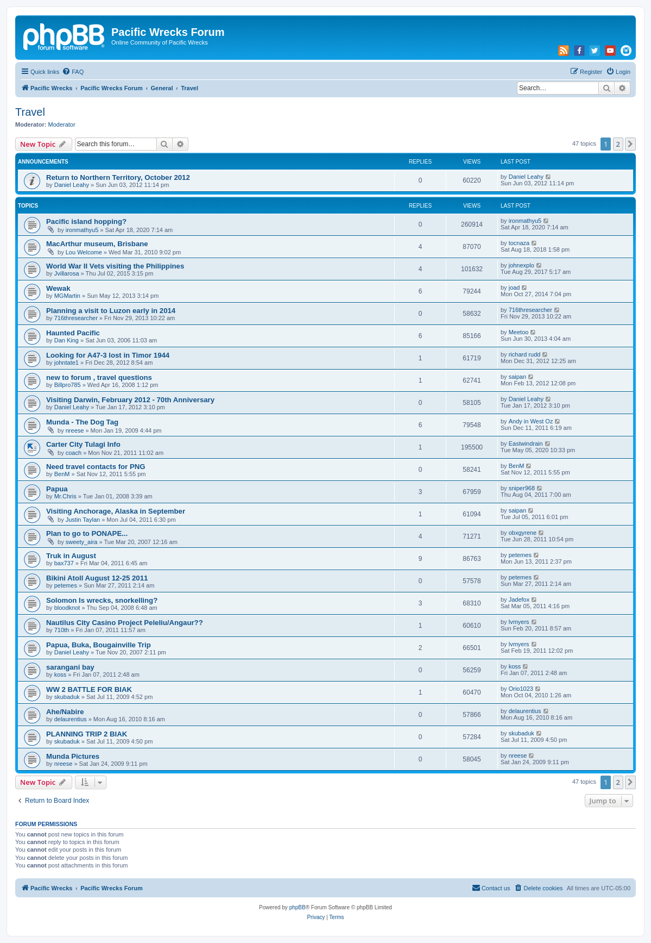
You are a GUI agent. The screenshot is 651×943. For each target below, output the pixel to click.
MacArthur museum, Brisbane (97, 244)
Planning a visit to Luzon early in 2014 (110, 311)
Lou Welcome (84, 252)
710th (61, 630)
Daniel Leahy (71, 185)
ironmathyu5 (82, 230)
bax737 (64, 563)
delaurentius (70, 719)
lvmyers (519, 622)
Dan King (66, 340)
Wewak (58, 288)
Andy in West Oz (531, 421)
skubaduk (67, 697)
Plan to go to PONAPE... (87, 533)
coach (73, 452)
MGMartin (67, 295)
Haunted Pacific (73, 333)
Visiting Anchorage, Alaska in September (115, 511)
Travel (30, 112)
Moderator (61, 124)
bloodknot (67, 607)
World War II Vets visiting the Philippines (115, 266)
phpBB (297, 907)
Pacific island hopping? (86, 221)
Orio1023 (521, 688)
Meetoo (519, 332)
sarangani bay (70, 667)
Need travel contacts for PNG (95, 467)
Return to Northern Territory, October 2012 (118, 177)
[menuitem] (73, 71)
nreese (75, 430)
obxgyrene (522, 532)
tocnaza (519, 243)
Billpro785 (67, 385)
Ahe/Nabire (65, 712)
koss (60, 674)
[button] (630, 144)
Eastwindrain (526, 443)
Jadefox (519, 599)
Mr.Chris (65, 496)
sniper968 (522, 488)
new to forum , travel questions (99, 377)
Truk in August (71, 556)
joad (514, 287)
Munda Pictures (72, 756)
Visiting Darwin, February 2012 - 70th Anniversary (130, 400)
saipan (517, 376)
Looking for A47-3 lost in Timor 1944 (107, 355)
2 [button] (618, 144)
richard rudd (525, 354)
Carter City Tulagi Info (83, 444)
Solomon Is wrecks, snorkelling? (101, 600)
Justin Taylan (83, 519)
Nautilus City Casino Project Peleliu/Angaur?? (124, 623)
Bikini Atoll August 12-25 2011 (97, 578)
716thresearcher (76, 318)
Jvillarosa (66, 273)
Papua (57, 489)
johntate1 (66, 362)
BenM (62, 474)
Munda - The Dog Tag (82, 422)
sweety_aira (82, 542)
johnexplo (521, 265)
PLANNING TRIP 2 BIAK (86, 734)
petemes (520, 555)
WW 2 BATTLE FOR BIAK (89, 689)
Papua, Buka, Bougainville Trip (98, 645)
